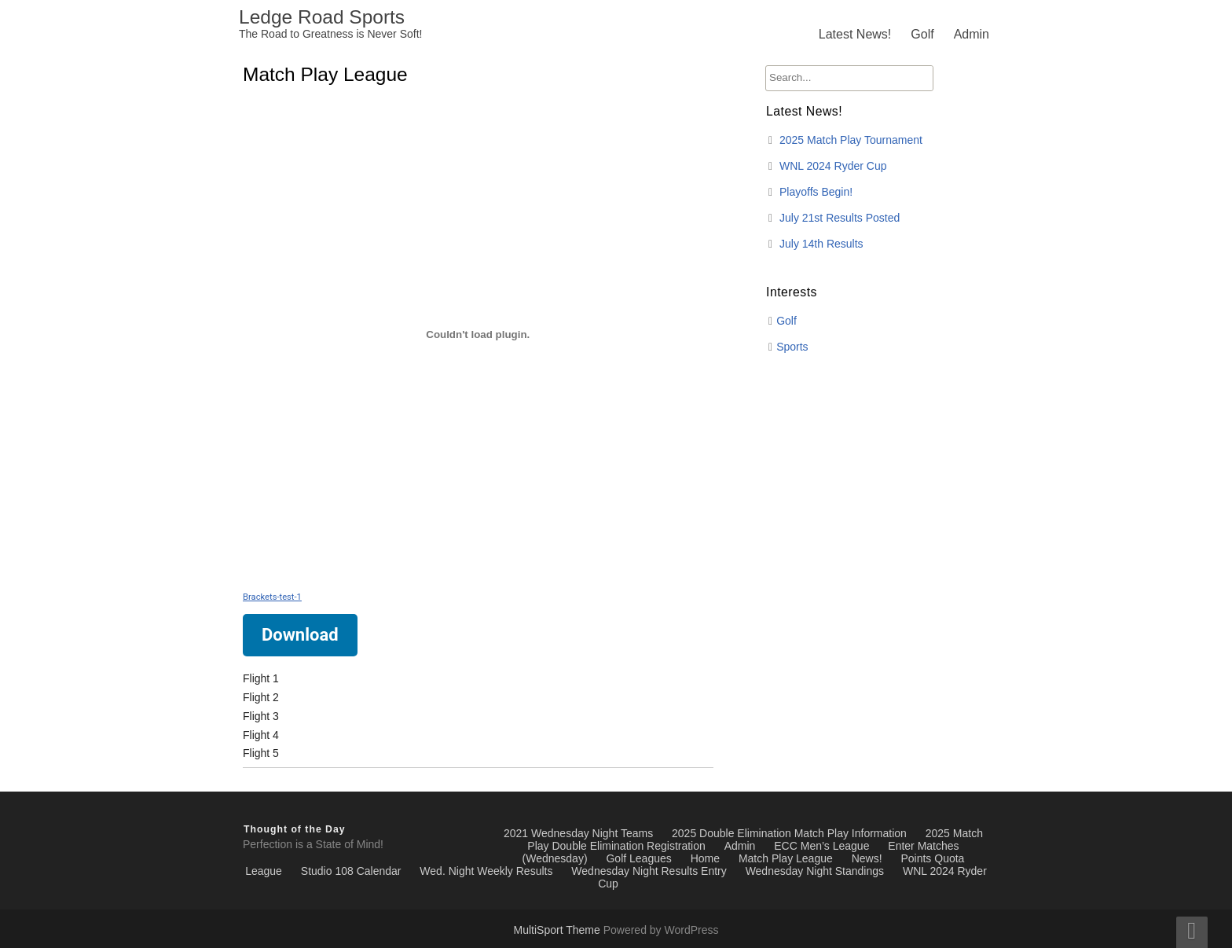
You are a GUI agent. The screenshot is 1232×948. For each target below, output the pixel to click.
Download (300, 635)
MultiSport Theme (558, 930)
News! (867, 858)
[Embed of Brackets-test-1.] (478, 334)
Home (705, 858)
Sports (792, 346)
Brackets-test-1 (272, 597)
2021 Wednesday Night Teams (578, 833)
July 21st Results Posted (839, 217)
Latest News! (855, 34)
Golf (922, 34)
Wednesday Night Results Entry (648, 871)
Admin (971, 34)
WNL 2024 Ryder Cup (832, 166)
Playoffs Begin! (815, 192)
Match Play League (786, 858)
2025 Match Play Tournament (850, 140)
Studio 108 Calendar (351, 871)
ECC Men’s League (821, 846)
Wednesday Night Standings (815, 871)
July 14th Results (821, 243)
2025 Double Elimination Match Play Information (789, 833)
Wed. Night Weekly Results (486, 871)
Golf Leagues (638, 858)
